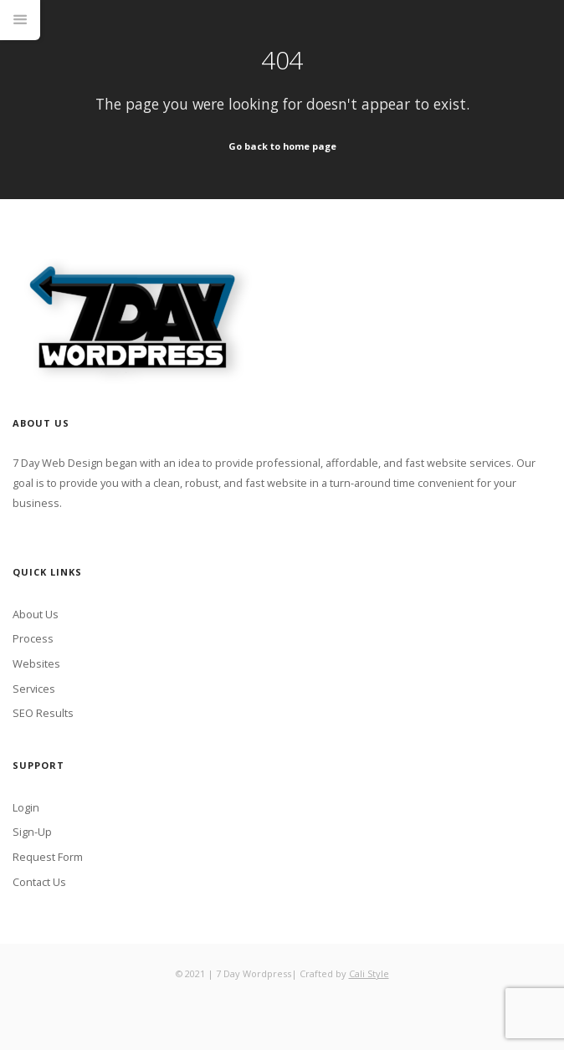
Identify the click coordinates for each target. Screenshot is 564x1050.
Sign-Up (32, 831)
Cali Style (369, 973)
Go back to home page (282, 146)
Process (33, 638)
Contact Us (39, 881)
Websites (36, 663)
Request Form (48, 856)
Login (26, 807)
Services (34, 688)
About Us (36, 614)
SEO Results (43, 712)
